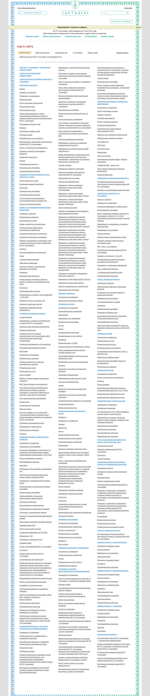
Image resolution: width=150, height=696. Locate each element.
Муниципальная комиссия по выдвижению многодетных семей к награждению (73, 670)
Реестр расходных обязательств (31, 103)
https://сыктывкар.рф (98, 33)
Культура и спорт (103, 149)
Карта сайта (128, 8)
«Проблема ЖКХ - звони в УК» (108, 165)
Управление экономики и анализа (32, 313)
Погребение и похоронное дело (31, 539)
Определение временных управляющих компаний (34, 590)
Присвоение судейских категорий (70, 494)
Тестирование (102, 516)
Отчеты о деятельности (66, 530)
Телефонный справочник (32, 13)
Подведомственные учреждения (70, 311)
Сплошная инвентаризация (29, 259)
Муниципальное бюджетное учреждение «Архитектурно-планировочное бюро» (34, 643)
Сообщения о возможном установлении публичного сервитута (72, 275)
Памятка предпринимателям (68, 182)
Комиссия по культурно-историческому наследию (72, 370)
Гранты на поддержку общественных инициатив (71, 604)
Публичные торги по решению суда (32, 301)
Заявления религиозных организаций (33, 237)
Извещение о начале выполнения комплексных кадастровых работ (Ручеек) (73, 195)
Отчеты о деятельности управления (110, 377)
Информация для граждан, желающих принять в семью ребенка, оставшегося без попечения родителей (113, 420)
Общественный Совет (105, 592)
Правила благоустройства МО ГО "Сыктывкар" (32, 555)
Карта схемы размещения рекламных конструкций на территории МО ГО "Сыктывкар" (72, 90)
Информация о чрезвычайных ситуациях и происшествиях (112, 225)
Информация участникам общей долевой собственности (73, 150)
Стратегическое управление (30, 405)
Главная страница (122, 52)
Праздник (100, 627)
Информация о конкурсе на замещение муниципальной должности (72, 144)
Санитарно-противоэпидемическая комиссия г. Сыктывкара (74, 622)
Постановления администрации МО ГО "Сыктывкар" (111, 653)
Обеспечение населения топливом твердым (36, 522)
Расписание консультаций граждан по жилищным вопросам (111, 294)
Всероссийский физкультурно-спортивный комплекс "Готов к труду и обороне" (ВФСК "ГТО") (73, 455)
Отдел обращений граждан (26, 8)
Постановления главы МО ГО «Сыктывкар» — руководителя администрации (113, 639)
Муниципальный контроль (106, 344)
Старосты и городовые (66, 609)
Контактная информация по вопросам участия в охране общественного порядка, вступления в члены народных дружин (112, 96)
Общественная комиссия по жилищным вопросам (111, 288)
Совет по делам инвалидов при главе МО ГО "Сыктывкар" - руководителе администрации (74, 580)
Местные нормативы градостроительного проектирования (73, 97)
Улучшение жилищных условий (108, 302)
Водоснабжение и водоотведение (32, 505)
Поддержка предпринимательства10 (33, 348)
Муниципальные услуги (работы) (31, 138)
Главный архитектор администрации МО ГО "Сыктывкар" (36, 80)
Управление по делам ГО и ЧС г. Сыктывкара (108, 195)
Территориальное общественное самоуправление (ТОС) (109, 130)
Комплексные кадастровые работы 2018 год (74, 279)
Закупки (22, 161)
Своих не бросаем (104, 156)
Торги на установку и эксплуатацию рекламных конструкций (32, 268)
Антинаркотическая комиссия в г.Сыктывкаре (74, 401)
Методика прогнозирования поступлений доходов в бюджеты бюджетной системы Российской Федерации (34, 670)
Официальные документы (67, 566)
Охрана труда (25, 402)
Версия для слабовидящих (121, 21)
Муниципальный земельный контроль (111, 394)
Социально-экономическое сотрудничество (35, 344)
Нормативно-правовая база (68, 375)
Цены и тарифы (25, 375)
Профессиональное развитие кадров (110, 527)
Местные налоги (25, 409)
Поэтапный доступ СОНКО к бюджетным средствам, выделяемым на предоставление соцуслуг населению (74, 629)
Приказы (61, 424)
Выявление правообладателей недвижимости (31, 309)
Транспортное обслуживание (30, 447)
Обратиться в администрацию (108, 357)
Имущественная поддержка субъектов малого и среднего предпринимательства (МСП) (34, 282)
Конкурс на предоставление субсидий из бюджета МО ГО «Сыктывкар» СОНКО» (73, 659)
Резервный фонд (26, 99)
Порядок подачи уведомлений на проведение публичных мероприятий (71, 595)
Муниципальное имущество (30, 276)
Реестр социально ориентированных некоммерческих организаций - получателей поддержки (113, 87)
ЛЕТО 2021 (101, 145)
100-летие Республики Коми (68, 382)
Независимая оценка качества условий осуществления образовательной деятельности (72, 506)
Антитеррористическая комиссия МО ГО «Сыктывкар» (112, 251)
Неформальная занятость (29, 164)
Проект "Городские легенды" (107, 122)
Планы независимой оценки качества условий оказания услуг (71, 351)
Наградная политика (65, 516)
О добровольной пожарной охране (109, 272)
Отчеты (61, 325)
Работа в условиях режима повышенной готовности (34, 380)
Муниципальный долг (27, 107)
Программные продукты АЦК (30, 124)
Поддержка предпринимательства (32, 423)
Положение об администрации (108, 546)
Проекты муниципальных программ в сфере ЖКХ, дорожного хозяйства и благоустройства (36, 597)
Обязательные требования (29, 430)
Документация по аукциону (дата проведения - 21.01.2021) (36, 296)
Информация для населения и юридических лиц (36, 470)
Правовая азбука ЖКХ (28, 525)
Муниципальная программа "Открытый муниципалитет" (111, 362)
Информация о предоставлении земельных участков (74, 69)
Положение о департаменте (30, 96)
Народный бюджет (65, 635)
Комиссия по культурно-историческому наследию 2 (72, 396)
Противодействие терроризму (108, 596)
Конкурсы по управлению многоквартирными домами (36, 517)
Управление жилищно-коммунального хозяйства (34, 438)
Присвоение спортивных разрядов (70, 490)
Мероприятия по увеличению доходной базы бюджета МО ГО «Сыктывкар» (36, 143)
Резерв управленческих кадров (108, 481)
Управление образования (68, 519)
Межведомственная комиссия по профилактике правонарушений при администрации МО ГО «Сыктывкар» (71, 615)
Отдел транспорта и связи (29, 181)
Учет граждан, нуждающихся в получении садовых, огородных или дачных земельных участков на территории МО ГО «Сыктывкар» (74, 125)
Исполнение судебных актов (30, 131)
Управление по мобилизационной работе (113, 178)
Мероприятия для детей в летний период (73, 362)
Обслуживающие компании (29, 462)
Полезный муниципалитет (106, 125)
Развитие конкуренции (28, 330)
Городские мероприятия (106, 118)
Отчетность (24, 188)
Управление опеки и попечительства (111, 401)
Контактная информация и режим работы (112, 207)
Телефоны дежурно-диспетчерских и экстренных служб (110, 242)
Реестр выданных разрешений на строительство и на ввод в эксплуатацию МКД (73, 133)
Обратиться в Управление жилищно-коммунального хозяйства (33, 611)
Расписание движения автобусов (31, 184)
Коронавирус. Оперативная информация (112, 265)
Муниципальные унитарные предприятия (34, 327)
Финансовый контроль (28, 110)
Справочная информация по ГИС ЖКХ (33, 532)
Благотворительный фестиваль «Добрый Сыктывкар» (112, 161)
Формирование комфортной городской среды (36, 578)
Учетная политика (103, 459)
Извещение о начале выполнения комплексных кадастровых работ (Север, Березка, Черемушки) (73, 202)
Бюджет (22, 89)
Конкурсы (23, 434)
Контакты (23, 128)
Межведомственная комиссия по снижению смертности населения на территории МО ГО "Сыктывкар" (74, 641)
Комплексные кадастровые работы (71, 283)
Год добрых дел (103, 142)
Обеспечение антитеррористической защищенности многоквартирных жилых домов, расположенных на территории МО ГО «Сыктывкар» (35, 619)
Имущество (62, 428)
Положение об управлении (29, 355)
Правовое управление (66, 293)
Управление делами (104, 334)
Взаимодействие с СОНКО (68, 343)
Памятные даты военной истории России (112, 135)
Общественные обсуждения (30, 603)
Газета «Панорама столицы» (107, 111)
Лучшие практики (26, 317)
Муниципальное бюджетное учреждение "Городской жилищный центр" (112, 317)
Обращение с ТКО (26, 536)
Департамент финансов (28, 85)
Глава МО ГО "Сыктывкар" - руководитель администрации (35, 69)
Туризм (61, 385)
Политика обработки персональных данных (74, 347)
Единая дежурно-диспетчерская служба (111, 237)
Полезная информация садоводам (71, 139)
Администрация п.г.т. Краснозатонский (112, 542)
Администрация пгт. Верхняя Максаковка (113, 571)
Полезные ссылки (26, 135)
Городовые (23, 465)
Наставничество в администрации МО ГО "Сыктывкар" (112, 486)
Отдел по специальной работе (108, 530)
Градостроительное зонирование (70, 119)
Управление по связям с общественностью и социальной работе (74, 570)
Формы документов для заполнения (33, 224)
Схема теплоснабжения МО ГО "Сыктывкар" (36, 547)
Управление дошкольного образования (73, 548)
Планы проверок (64, 487)
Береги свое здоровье (66, 600)
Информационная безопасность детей (72, 378)
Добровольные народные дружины (110, 138)
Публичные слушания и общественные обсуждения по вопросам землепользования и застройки (74, 76)
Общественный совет (105, 175)
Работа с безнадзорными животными (33, 582)
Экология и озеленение (28, 502)
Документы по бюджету (28, 92)
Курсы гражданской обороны (107, 269)
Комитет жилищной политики (108, 279)
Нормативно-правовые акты (107, 313)
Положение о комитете (28, 214)
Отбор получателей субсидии (30, 529)
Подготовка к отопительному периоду (33, 512)
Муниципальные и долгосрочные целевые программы (35, 488)
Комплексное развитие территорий (71, 169)
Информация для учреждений (69, 318)
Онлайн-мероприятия (66, 404)
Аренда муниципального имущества (33, 252)
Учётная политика (64, 165)
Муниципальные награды (106, 523)
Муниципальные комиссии (29, 217)
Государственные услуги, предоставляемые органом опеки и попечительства (113, 413)
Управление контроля (105, 370)
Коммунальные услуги (28, 371)
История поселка (103, 550)
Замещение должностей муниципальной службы (112, 473)
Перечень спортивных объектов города (72, 449)
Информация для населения (107, 230)
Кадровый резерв (103, 478)
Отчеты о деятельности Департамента (33, 148)
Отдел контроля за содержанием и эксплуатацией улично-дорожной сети (33, 199)
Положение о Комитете (105, 283)
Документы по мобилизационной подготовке (113, 190)
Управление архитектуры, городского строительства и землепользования (34, 628)
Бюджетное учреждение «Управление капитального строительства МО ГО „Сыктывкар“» (72, 104)
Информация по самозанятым (30, 427)
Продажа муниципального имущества (33, 234)
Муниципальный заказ (28, 368)
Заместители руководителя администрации (30, 75)
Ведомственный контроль (67, 408)
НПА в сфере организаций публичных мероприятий (111, 170)
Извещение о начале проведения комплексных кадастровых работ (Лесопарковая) (70, 187)
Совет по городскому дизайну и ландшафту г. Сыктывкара (74, 83)
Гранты (61, 329)
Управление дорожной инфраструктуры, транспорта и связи (35, 176)
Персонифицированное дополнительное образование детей (73, 357)
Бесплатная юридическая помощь (70, 301)
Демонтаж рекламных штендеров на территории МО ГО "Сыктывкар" (71, 173)
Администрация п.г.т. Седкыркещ (109, 606)
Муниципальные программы (30, 168)
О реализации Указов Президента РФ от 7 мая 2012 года (112, 353)
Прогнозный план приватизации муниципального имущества (31, 229)
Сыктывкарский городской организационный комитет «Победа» (74, 589)
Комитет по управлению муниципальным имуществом (35, 209)
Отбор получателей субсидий (30, 204)
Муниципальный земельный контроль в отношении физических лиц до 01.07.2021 (112, 389)
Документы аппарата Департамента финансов (33, 152)
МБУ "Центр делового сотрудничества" (34, 384)
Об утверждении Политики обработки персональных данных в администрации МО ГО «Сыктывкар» (113, 184)
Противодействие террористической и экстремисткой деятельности (111, 261)
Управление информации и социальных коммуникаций (112, 103)
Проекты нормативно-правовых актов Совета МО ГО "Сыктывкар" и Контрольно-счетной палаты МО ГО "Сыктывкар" (113, 646)
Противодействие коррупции (30, 171)
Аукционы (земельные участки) (31, 304)
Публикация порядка (27, 651)
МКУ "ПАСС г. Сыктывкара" (107, 247)
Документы (24, 272)
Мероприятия (63, 315)
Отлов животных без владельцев (31, 559)
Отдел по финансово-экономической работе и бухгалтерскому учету (111, 441)
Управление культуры (66, 304)
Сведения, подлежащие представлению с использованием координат (73, 212)
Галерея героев (103, 78)
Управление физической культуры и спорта (72, 412)
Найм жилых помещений (28, 263)
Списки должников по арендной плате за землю (73, 115)
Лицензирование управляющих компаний (34, 509)
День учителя (63, 544)
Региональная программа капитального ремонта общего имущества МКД (34, 476)
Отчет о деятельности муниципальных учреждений (72, 462)
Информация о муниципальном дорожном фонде (35, 482)
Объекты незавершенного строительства (73, 286)
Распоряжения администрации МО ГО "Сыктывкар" (111, 665)
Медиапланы (102, 152)
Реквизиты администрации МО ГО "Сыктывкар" (109, 450)
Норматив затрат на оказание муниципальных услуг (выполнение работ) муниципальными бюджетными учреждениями (35, 337)
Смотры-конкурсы (103, 234)
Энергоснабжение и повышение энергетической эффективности (31, 497)
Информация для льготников (68, 178)
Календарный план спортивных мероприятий (74, 512)
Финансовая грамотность (29, 157)
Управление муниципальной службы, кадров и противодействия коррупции (112, 463)
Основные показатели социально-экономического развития (32, 363)
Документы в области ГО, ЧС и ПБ (109, 256)
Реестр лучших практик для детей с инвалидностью (71, 664)
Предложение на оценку (28, 221)
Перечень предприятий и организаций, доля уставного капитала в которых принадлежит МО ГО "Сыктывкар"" (36, 243)
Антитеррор (101, 631)
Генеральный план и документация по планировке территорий (33, 637)
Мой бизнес (24, 351)
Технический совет (26, 648)
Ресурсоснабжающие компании (31, 458)
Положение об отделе (105, 446)
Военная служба (64, 584)
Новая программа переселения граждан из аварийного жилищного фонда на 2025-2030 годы (113, 328)
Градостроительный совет (67, 208)
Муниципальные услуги (105, 341)
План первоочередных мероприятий (33, 398)
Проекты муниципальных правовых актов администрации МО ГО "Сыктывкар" (112, 659)
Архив (22, 256)
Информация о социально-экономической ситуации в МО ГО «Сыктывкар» (35, 322)
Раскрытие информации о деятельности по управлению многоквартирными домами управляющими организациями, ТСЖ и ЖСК (36, 452)
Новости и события (104, 115)
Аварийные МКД (25, 543)
